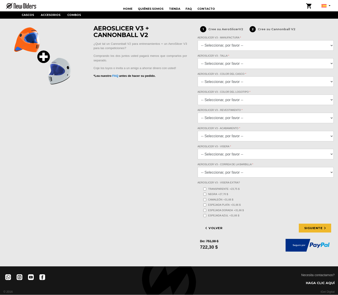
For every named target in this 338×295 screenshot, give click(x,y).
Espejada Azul (221, 216)
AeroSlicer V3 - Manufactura (219, 37)
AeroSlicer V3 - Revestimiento (220, 110)
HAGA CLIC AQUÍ (320, 283)
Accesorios (50, 15)
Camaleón (218, 200)
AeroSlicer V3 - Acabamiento (218, 128)
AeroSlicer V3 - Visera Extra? (219, 182)
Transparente (221, 189)
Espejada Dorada (223, 210)
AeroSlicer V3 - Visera (214, 146)
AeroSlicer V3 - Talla (213, 55)
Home (127, 8)
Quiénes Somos (150, 8)
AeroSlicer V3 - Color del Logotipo (224, 91)
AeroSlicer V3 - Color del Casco (221, 73)
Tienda (174, 8)
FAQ (189, 8)
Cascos (28, 15)
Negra (215, 194)
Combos (74, 15)
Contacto (206, 8)
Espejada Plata (222, 205)
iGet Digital (327, 292)
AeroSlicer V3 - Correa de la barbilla (225, 164)
